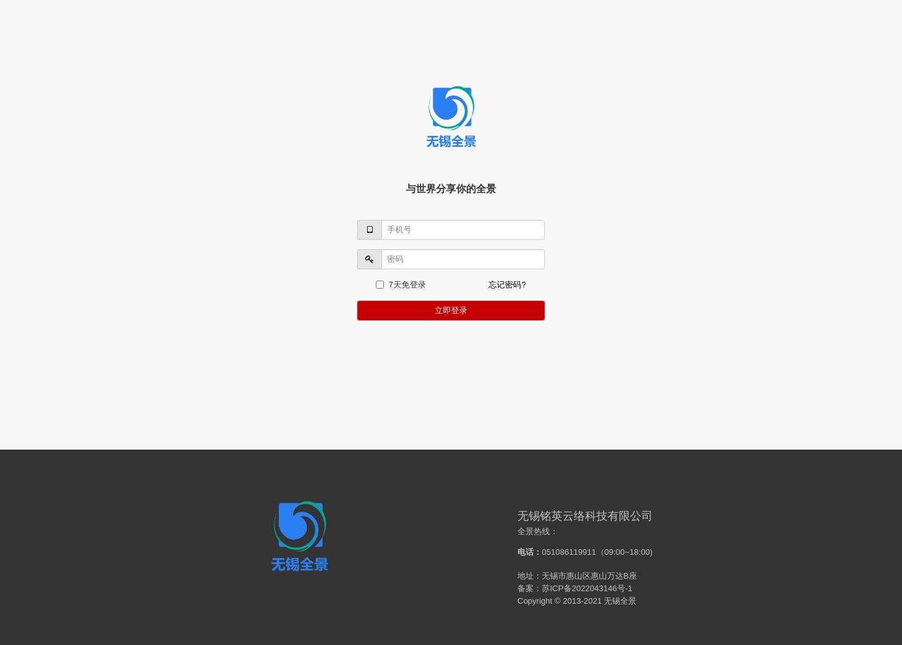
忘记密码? (507, 284)
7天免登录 (400, 284)
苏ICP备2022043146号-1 (587, 588)
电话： (529, 552)
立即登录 (451, 310)
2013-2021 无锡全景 (599, 601)
